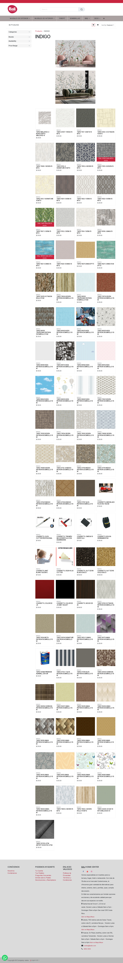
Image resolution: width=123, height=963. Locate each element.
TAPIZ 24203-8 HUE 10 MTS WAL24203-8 (105, 810)
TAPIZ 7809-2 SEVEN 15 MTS (65, 810)
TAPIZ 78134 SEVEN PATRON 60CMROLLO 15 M (65, 435)
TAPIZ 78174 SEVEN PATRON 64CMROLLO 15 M (105, 298)
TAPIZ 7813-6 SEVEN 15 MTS (105, 167)
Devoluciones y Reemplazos (45, 880)
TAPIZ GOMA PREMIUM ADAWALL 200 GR (44, 673)
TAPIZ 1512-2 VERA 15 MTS (64, 232)
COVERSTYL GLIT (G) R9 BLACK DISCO (85, 571)
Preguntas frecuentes (43, 875)
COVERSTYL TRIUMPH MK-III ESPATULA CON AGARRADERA (64, 538)
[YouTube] (87, 871)
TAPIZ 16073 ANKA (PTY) (85, 264)
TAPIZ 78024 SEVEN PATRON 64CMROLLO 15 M (65, 298)
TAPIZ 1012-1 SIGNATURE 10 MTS (44, 199)
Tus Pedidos (39, 873)
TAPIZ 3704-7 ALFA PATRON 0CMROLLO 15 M (64, 673)
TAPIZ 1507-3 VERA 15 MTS (43, 232)
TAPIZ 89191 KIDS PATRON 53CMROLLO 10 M (44, 366)
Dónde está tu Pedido (43, 878)
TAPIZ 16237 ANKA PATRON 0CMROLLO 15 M (64, 708)
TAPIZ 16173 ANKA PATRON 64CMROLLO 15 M (105, 639)
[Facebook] (83, 871)
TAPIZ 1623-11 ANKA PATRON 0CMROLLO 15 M (85, 639)
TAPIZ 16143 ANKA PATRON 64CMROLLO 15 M (44, 776)
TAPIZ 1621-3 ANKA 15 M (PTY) (105, 265)
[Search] (81, 9)
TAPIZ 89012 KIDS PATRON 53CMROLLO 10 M (65, 401)
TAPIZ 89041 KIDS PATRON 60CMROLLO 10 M (44, 401)
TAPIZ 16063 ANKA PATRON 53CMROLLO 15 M (85, 776)
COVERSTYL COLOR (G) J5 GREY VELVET (65, 604)
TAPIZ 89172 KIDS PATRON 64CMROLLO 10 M (65, 366)
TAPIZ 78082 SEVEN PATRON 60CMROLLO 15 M (105, 435)
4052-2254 (87, 949)
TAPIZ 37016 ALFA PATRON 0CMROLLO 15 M (85, 673)
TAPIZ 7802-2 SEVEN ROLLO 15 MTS (84, 810)
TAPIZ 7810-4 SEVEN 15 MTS (85, 167)
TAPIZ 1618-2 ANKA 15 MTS (104, 232)
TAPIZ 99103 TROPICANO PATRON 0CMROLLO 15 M (84, 298)
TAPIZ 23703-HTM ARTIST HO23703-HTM (44, 844)
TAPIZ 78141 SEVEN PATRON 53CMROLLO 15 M (105, 401)
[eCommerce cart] (107, 9)
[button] (108, 25)
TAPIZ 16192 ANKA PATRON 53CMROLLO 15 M (65, 742)
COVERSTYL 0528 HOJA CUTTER (65, 571)
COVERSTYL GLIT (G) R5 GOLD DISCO (105, 571)
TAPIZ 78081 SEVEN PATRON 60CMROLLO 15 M (44, 469)
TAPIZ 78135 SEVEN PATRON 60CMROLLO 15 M (44, 435)
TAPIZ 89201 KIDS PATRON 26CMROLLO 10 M (105, 332)
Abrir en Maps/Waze (87, 917)
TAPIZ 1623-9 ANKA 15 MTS (64, 265)
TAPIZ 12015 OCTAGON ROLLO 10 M (44, 297)
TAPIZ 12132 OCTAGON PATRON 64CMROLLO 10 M (105, 605)
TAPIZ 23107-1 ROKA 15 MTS (64, 133)
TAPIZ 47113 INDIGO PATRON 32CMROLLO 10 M (85, 469)
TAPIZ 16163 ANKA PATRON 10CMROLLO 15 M (105, 742)
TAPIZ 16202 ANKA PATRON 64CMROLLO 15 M (105, 708)
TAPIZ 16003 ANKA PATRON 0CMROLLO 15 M (44, 810)
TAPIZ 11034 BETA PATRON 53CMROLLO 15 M (44, 639)
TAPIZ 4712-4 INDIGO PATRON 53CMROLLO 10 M (65, 469)
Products (38, 31)
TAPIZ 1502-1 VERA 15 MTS (84, 199)
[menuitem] (20, 18)
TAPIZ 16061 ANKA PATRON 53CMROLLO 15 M (105, 776)
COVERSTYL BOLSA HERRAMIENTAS (104, 537)
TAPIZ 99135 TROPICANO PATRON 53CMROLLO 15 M (43, 332)
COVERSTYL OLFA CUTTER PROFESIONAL (44, 537)
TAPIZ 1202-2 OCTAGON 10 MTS (105, 133)
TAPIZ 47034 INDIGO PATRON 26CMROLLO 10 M (65, 504)
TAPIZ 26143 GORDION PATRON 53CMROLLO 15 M (105, 673)
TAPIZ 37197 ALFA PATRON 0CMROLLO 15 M (85, 504)
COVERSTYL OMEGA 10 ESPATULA (85, 537)
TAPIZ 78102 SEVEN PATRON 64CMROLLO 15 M (85, 435)
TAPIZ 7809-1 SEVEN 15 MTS (44, 167)
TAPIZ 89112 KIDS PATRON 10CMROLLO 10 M (105, 366)
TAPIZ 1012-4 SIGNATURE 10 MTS (63, 167)
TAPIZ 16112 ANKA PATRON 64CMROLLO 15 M (65, 776)
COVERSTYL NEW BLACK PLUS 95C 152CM (106, 503)
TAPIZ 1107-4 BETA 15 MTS (84, 133)
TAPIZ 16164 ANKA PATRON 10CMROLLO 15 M (85, 742)
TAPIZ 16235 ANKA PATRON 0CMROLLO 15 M (85, 708)
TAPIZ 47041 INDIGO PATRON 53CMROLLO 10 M (44, 504)
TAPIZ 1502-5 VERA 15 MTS (104, 199)
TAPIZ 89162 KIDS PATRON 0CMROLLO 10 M (85, 366)
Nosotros (11, 871)
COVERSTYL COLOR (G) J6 (44, 604)
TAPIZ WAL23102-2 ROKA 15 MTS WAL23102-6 (42, 133)
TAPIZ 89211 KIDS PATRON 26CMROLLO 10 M (85, 332)
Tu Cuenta (39, 871)
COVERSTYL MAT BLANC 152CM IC (42, 571)
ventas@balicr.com (90, 945)
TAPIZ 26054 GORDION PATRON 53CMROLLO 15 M (44, 708)
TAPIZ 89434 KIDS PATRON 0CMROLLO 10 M (64, 332)
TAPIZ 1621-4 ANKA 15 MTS (43, 265)
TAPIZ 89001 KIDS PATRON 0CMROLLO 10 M (85, 401)
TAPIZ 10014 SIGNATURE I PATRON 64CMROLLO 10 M (65, 639)
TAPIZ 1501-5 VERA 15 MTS (64, 199)
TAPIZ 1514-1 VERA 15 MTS (84, 232)
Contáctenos (12, 873)
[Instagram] (91, 871)
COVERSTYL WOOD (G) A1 (85, 604)
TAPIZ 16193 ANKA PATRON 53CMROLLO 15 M (44, 742)
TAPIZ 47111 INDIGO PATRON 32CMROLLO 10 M (105, 469)
